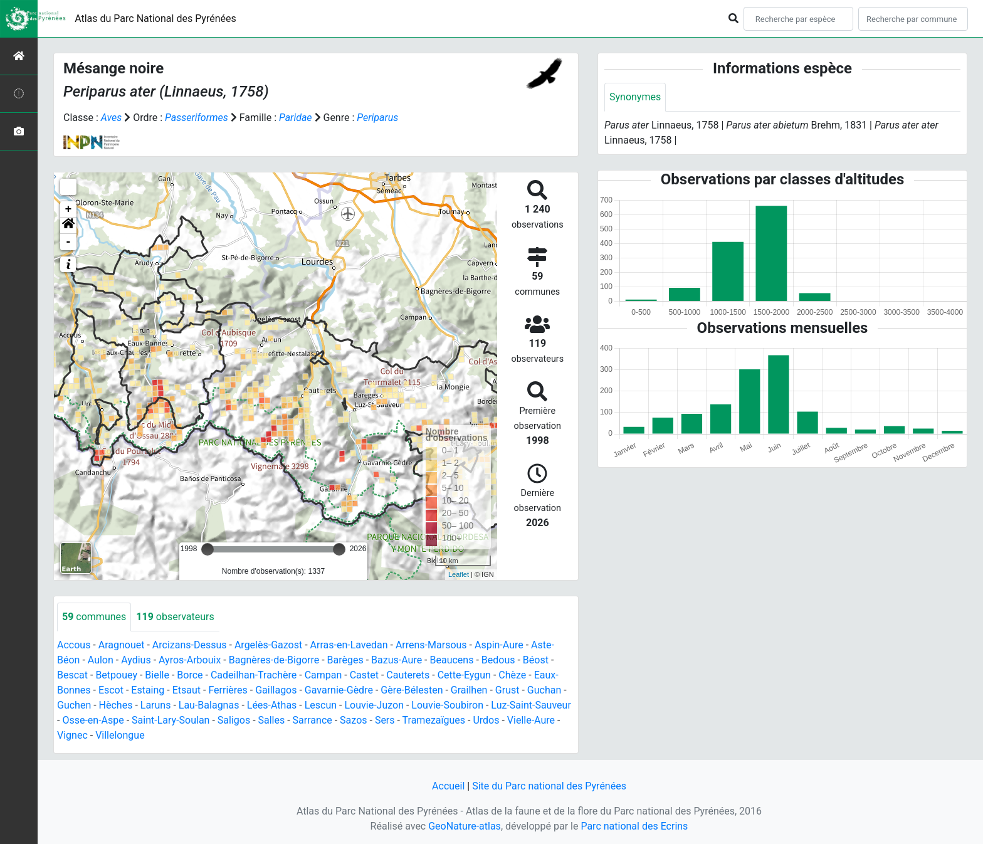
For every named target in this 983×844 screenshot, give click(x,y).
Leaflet (458, 574)
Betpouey (116, 675)
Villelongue (119, 735)
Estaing (147, 690)
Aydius (136, 660)
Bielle (157, 675)
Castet (364, 675)
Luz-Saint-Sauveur (530, 705)
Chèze (512, 675)
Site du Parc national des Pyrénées (549, 786)
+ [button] (68, 209)
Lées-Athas (272, 705)
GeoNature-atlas (464, 826)
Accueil (448, 786)
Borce (189, 675)
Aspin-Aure (499, 645)
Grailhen (469, 690)
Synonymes (635, 97)
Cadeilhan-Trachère (254, 675)
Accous (73, 645)
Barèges (345, 660)
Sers (385, 720)
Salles (271, 720)
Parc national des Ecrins (634, 826)
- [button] (68, 242)
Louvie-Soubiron (447, 705)
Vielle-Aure (531, 720)
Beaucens (452, 660)
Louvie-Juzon (374, 705)
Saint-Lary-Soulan (170, 720)
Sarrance (312, 720)
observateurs (175, 617)
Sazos (353, 720)
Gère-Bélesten (412, 690)
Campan (323, 675)
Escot (111, 690)
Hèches (116, 705)
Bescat (72, 675)
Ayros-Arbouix (190, 660)
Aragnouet (121, 645)
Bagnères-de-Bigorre (274, 660)
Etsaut (186, 690)
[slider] (207, 549)
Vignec (72, 735)
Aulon (100, 660)
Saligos (234, 720)
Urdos (486, 720)
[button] (68, 226)
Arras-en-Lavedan (349, 645)
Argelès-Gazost (268, 645)
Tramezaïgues (433, 720)
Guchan (544, 690)
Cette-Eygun (464, 675)
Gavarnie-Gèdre (339, 690)
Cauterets (407, 675)
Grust (507, 690)
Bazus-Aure (396, 660)
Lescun (321, 705)
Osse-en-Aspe (93, 720)
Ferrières (227, 690)
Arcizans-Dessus (189, 645)
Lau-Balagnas (209, 705)
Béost (536, 660)
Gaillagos (276, 690)
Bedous (498, 660)
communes (94, 617)
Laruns (155, 705)
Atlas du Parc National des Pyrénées (155, 18)
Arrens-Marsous (431, 645)
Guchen (74, 705)
